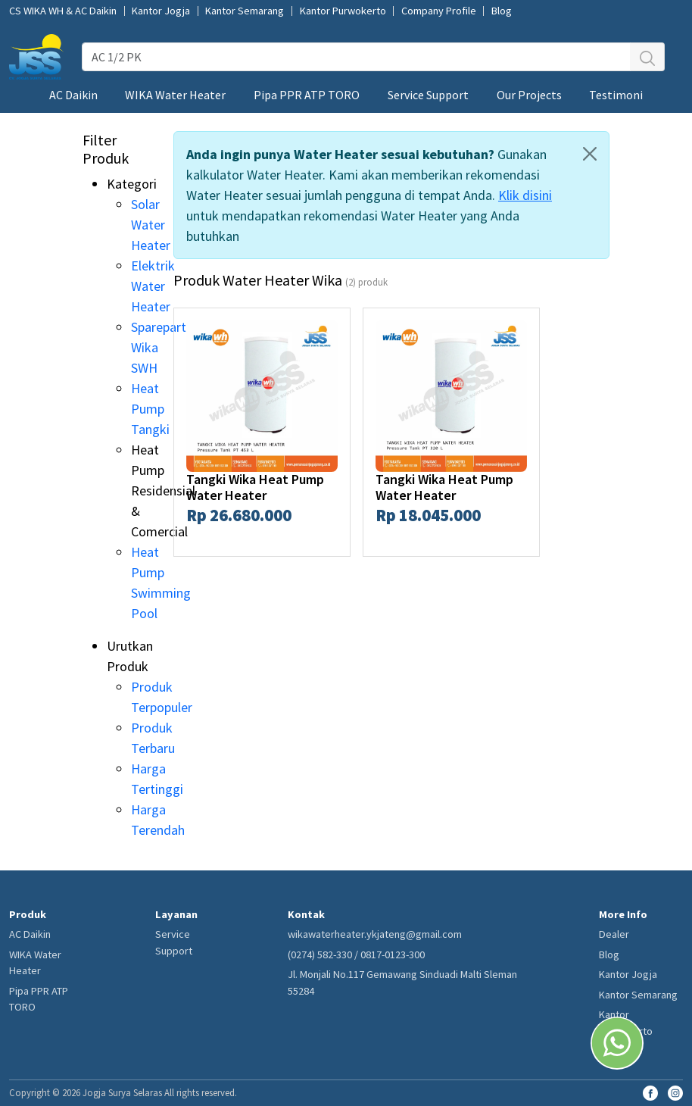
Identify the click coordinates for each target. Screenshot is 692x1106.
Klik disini (525, 195)
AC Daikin (73, 94)
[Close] (590, 154)
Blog (501, 11)
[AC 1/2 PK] (356, 56)
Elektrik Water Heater (153, 286)
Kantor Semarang (244, 11)
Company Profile (438, 11)
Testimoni (616, 94)
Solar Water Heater (150, 224)
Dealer (614, 934)
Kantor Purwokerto (343, 11)
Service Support (428, 94)
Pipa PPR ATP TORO (307, 94)
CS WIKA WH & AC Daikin (63, 11)
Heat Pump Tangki (150, 409)
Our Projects (529, 94)
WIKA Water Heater (175, 94)
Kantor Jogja (161, 11)
